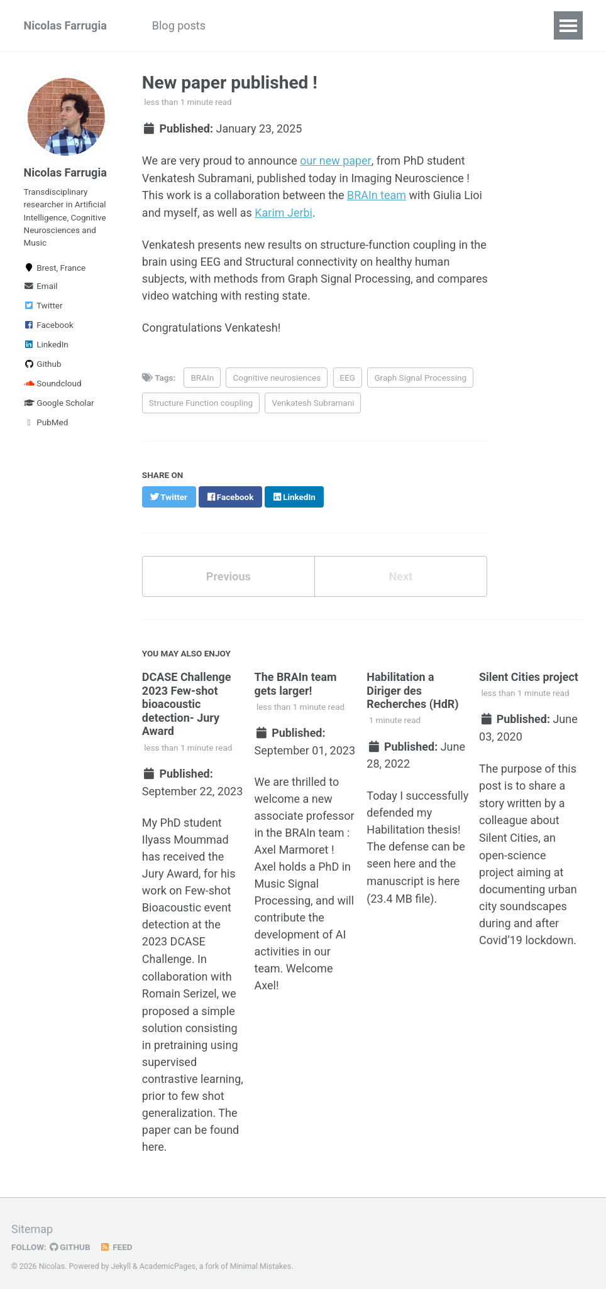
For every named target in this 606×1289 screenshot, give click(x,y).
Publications (259, 25)
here (153, 1141)
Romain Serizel (179, 989)
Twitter (43, 305)
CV (475, 25)
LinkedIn (46, 344)
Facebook (49, 325)
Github (43, 364)
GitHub (70, 1241)
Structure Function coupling (201, 401)
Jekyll (121, 1260)
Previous (228, 573)
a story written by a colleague (522, 799)
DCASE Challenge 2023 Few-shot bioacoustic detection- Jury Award (186, 701)
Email (41, 286)
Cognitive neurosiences (277, 376)
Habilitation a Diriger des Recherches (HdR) (412, 688)
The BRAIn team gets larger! (296, 681)
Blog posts (179, 25)
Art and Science (352, 25)
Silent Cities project (528, 674)
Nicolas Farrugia (65, 25)
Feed (116, 1241)
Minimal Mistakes (260, 1260)
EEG (348, 376)
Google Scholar (59, 403)
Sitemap (32, 1223)
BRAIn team (376, 194)
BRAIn (202, 376)
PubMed (46, 422)
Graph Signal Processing (421, 376)
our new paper (335, 160)
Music (430, 25)
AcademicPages (168, 1260)
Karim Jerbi (283, 211)
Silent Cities (508, 833)
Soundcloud (53, 383)
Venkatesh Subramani (313, 401)
